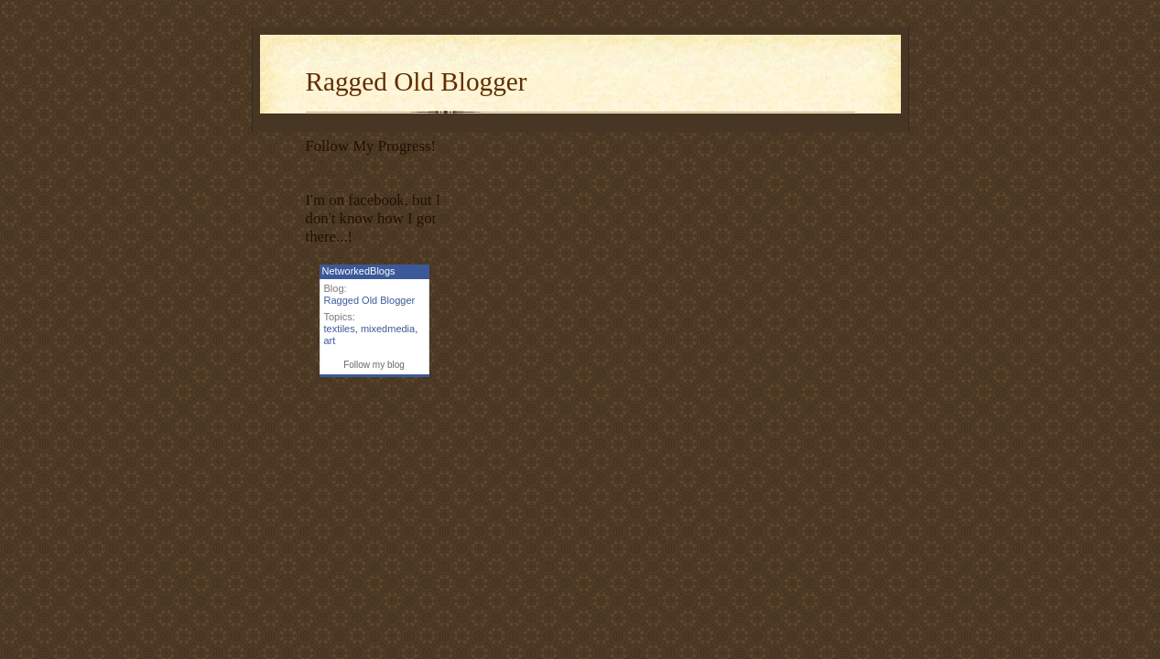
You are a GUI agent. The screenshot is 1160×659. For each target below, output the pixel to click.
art (330, 340)
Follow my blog (374, 365)
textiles (339, 328)
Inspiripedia (330, 172)
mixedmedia (388, 328)
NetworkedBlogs (359, 270)
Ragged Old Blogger (416, 81)
